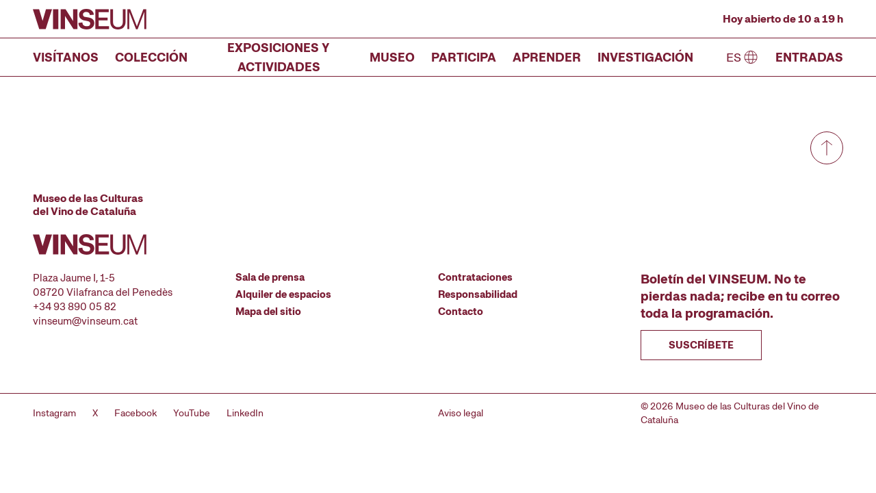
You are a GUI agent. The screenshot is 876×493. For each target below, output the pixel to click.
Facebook (135, 413)
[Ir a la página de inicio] (89, 19)
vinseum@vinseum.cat (85, 321)
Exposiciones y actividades (278, 57)
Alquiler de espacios (283, 294)
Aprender (547, 57)
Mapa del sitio (268, 311)
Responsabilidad (477, 294)
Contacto (460, 311)
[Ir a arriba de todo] (826, 147)
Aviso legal (460, 413)
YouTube (191, 413)
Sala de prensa (270, 277)
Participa (463, 57)
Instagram (54, 413)
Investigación (645, 57)
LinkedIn (245, 413)
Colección (151, 57)
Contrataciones (475, 277)
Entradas (809, 57)
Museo (392, 57)
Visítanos (66, 57)
